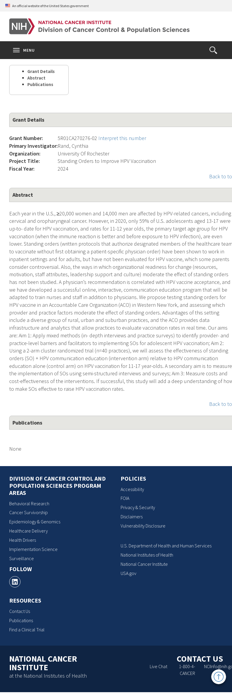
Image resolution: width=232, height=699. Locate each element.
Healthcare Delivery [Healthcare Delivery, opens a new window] (28, 531)
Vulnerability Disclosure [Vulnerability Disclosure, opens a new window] (143, 526)
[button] (213, 50)
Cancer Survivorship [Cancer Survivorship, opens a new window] (28, 512)
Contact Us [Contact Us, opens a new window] (19, 611)
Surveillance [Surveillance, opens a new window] (21, 558)
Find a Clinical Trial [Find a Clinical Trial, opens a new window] (27, 630)
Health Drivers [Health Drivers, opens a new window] (22, 540)
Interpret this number (122, 138)
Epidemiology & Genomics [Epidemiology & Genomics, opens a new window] (34, 522)
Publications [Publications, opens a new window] (21, 620)
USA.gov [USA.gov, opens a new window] (128, 573)
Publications (40, 84)
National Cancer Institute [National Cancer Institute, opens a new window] (144, 564)
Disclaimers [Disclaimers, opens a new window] (132, 517)
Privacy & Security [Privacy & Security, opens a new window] (138, 507)
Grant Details (41, 71)
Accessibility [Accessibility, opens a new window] (132, 489)
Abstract (36, 78)
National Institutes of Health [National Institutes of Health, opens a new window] (147, 555)
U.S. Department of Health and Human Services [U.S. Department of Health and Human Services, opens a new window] (166, 546)
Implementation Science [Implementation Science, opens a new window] (33, 549)
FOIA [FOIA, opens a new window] (125, 498)
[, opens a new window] (14, 581)
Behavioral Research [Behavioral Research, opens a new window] (29, 503)
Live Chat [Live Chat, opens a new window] (158, 666)
